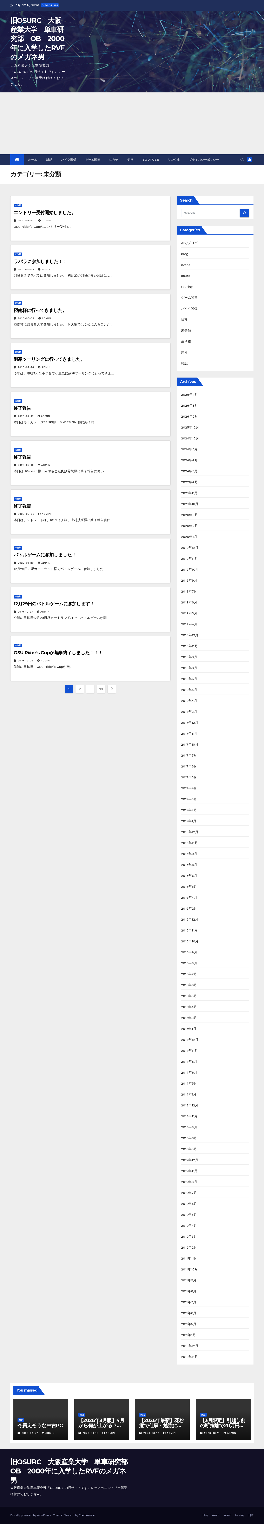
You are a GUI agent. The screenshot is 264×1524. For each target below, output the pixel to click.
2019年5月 (189, 613)
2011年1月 (188, 1335)
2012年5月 (189, 1215)
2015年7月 (189, 974)
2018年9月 (189, 657)
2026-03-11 (212, 1433)
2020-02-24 (26, 367)
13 (101, 689)
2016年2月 (189, 908)
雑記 (49, 160)
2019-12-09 (26, 660)
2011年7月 (188, 1302)
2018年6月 (189, 679)
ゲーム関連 (92, 160)
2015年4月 (189, 1007)
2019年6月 (189, 602)
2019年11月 (189, 559)
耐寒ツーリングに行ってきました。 (49, 359)
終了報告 (22, 408)
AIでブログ (189, 243)
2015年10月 (190, 941)
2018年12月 (190, 635)
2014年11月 (189, 1051)
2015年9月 (189, 952)
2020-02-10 (26, 465)
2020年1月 (189, 537)
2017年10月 (189, 744)
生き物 (113, 160)
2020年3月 (189, 515)
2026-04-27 (30, 1433)
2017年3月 (189, 799)
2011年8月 (189, 1291)
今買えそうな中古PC (40, 1425)
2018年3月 (189, 712)
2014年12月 (189, 1040)
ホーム (32, 160)
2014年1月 (189, 1094)
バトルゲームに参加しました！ (45, 555)
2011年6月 (189, 1313)
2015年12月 (189, 919)
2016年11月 (189, 843)
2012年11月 (189, 1171)
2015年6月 (189, 985)
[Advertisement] (132, 123)
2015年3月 (189, 1018)
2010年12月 (190, 1346)
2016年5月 (189, 887)
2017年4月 (189, 788)
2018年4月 (189, 701)
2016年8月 (189, 865)
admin (44, 220)
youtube (151, 160)
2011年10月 (189, 1269)
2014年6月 (189, 1072)
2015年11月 (189, 930)
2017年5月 (189, 777)
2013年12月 (189, 1105)
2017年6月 (189, 766)
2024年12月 (190, 438)
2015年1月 (188, 1029)
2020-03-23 (26, 269)
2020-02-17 (26, 416)
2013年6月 (189, 1138)
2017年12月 (189, 723)
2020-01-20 (26, 562)
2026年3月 (189, 405)
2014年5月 (189, 1083)
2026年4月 (189, 395)
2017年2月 (189, 810)
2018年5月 (189, 690)
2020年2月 (189, 526)
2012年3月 (189, 1236)
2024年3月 (189, 471)
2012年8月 (189, 1182)
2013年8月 (189, 1127)
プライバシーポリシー (204, 160)
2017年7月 (189, 755)
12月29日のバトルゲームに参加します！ (54, 604)
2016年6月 (189, 876)
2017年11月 (189, 733)
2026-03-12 (151, 1433)
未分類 (18, 205)
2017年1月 (188, 821)
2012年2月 (189, 1247)
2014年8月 (189, 1062)
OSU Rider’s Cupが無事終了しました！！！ (58, 652)
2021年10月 (190, 504)
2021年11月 (189, 493)
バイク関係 (68, 160)
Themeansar (87, 1515)
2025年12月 (190, 427)
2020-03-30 (26, 220)
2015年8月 (189, 963)
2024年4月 (189, 460)
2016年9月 (189, 854)
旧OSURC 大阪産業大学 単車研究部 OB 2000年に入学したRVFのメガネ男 (37, 38)
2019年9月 (189, 580)
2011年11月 (189, 1258)
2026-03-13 (90, 1433)
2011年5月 (188, 1324)
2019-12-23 (26, 611)
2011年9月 (189, 1280)
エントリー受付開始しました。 (45, 212)
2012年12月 (189, 1160)
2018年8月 (189, 668)
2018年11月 (189, 646)
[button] (242, 160)
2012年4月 (189, 1226)
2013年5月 (189, 1149)
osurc (185, 276)
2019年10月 (190, 569)
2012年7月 (189, 1193)
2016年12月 (189, 832)
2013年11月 (189, 1116)
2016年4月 (189, 898)
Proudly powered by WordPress (31, 1515)
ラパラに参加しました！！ (40, 261)
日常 (184, 319)
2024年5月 (189, 449)
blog (184, 254)
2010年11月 (189, 1357)
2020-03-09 (26, 318)
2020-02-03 (26, 513)
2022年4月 (189, 482)
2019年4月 (189, 624)
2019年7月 (189, 591)
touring (187, 287)
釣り (130, 160)
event (185, 265)
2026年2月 (189, 416)
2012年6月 (189, 1204)
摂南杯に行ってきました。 (40, 310)
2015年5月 (189, 996)
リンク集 (174, 160)
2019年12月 (190, 548)
